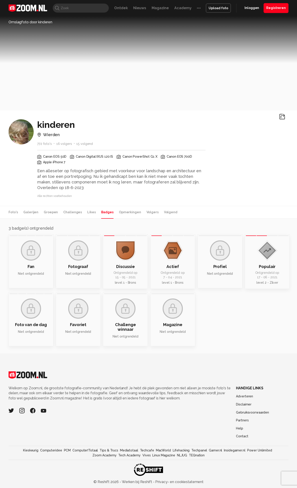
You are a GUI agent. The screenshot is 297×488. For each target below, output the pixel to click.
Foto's (13, 212)
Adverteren (244, 396)
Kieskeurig (30, 450)
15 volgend (84, 144)
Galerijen (30, 212)
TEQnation (197, 455)
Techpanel (199, 450)
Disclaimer (243, 404)
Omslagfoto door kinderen (30, 22)
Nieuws (139, 8)
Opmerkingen (130, 212)
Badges (107, 212)
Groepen (51, 212)
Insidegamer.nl (234, 450)
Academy (183, 8)
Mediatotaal (129, 450)
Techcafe (147, 450)
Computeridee (51, 450)
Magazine (160, 8)
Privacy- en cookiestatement (178, 482)
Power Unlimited (259, 450)
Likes (91, 212)
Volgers (152, 212)
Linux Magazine (163, 455)
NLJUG (182, 455)
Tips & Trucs (109, 450)
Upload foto (218, 8)
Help (239, 428)
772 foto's (44, 144)
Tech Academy (129, 455)
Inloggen (252, 8)
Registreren (276, 8)
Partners (242, 420)
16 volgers (64, 144)
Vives (146, 455)
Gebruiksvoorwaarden (252, 412)
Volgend (170, 212)
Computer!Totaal (85, 450)
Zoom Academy (104, 455)
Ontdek (121, 8)
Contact (242, 436)
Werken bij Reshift (137, 482)
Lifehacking (181, 450)
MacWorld (163, 450)
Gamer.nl (215, 450)
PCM (67, 450)
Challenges (72, 212)
